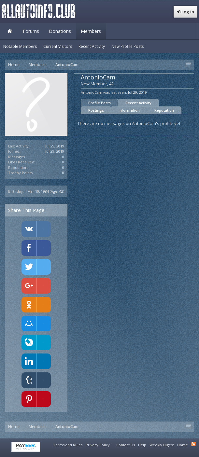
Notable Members (20, 46)
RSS (193, 444)
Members (91, 31)
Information (129, 110)
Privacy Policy (98, 444)
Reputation (164, 110)
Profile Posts (99, 102)
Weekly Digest (161, 444)
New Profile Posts (127, 46)
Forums (31, 31)
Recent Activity (138, 102)
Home (10, 31)
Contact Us (125, 444)
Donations (60, 31)
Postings (96, 110)
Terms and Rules (67, 444)
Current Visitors (57, 46)
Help (142, 444)
